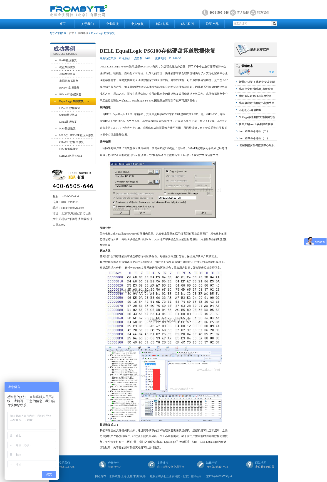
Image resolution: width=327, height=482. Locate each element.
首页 (62, 24)
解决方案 (162, 24)
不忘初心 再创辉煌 (250, 110)
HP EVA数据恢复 (69, 87)
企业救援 (112, 24)
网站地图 (260, 462)
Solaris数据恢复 (68, 114)
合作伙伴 (113, 462)
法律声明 (211, 462)
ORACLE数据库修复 (71, 142)
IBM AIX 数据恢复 (70, 94)
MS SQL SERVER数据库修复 (76, 135)
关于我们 (87, 24)
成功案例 (187, 24)
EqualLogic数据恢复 (71, 101)
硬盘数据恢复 (67, 67)
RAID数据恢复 (68, 60)
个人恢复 (137, 24)
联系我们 (263, 12)
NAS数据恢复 (67, 128)
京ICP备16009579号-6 (219, 476)
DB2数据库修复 (68, 149)
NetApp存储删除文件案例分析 (257, 117)
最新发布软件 (259, 49)
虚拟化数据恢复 (68, 80)
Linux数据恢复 (68, 121)
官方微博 (243, 12)
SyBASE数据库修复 (71, 155)
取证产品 (212, 24)
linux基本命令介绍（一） (254, 138)
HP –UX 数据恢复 (69, 108)
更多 (272, 72)
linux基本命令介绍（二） (254, 131)
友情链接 (162, 462)
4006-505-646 (219, 12)
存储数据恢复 (67, 74)
